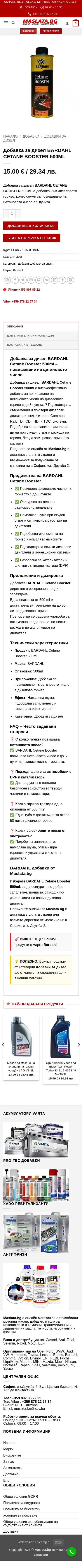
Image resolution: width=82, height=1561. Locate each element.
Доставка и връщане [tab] (24, 344)
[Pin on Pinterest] (38, 280)
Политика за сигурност (21, 1503)
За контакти (12, 1468)
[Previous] (3, 1053)
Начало (10, 136)
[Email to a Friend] (31, 280)
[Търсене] (13, 23)
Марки (8, 1449)
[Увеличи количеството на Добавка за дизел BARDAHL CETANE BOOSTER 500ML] (18, 213)
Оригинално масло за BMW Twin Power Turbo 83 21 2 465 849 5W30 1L (61, 1068)
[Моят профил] (67, 23)
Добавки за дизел (41, 263)
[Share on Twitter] (23, 280)
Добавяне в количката (31, 226)
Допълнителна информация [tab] (30, 335)
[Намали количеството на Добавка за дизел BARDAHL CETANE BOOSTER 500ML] (6, 213)
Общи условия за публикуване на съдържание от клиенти (30, 1523)
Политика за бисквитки (21, 1509)
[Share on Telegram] (70, 280)
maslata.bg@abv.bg (29, 1408)
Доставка (10, 1474)
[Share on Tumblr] (62, 280)
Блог (7, 1480)
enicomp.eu (43, 1542)
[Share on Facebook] (15, 280)
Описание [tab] (15, 326)
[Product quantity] (12, 213)
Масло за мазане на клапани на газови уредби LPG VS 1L (21, 1066)
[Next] (78, 1053)
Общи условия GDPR (20, 1496)
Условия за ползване (20, 1515)
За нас (8, 1461)
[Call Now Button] (72, 1552)
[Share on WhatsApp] (7, 280)
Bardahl (18, 270)
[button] (6, 22)
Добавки (31, 136)
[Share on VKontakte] (46, 280)
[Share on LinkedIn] (54, 280)
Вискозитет (12, 1455)
